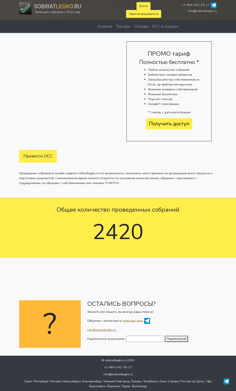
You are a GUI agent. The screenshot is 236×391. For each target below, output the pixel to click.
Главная (105, 26)
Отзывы (141, 26)
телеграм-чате (132, 320)
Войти (143, 6)
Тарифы (123, 26)
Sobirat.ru (57, 6)
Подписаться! (176, 339)
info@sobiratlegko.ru (202, 11)
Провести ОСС (38, 156)
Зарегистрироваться (143, 14)
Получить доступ (169, 123)
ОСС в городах (165, 26)
